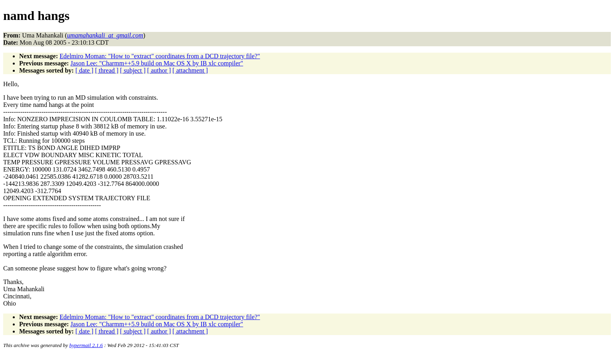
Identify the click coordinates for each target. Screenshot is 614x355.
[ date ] (84, 70)
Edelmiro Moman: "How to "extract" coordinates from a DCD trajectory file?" (159, 56)
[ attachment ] (190, 70)
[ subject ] (133, 70)
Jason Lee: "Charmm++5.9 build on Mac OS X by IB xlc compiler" (157, 63)
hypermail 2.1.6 (86, 345)
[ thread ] (106, 70)
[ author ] (159, 70)
